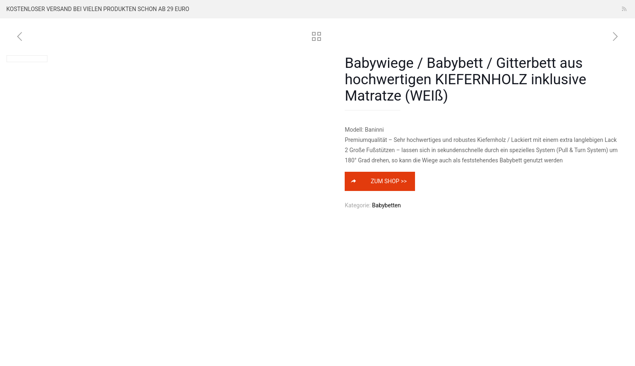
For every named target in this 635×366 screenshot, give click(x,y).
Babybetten (386, 205)
